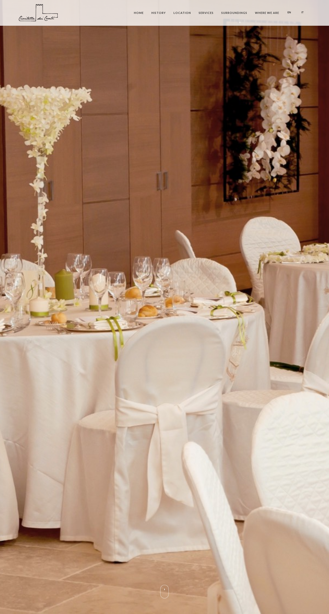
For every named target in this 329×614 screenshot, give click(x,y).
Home (139, 12)
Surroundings (234, 12)
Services (206, 12)
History (158, 12)
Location (182, 12)
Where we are (267, 12)
